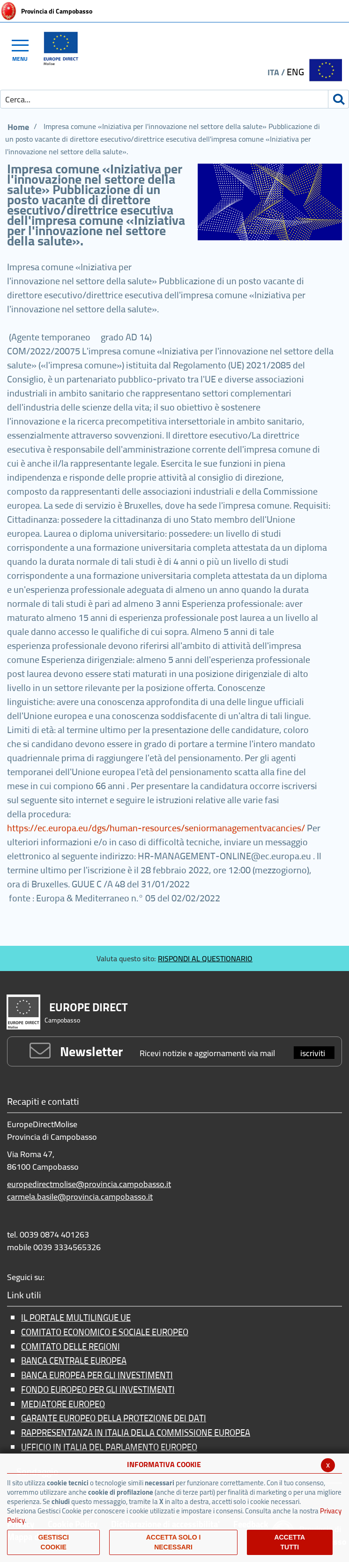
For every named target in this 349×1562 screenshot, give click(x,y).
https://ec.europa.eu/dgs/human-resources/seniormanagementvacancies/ (156, 827)
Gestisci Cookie (53, 1542)
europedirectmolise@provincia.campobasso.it (89, 1184)
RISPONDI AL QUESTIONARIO (205, 958)
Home (18, 127)
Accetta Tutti (289, 1542)
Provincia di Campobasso (56, 11)
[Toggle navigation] (24, 49)
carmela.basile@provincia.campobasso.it (80, 1196)
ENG (295, 71)
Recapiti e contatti (43, 1102)
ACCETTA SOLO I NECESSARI (173, 1542)
